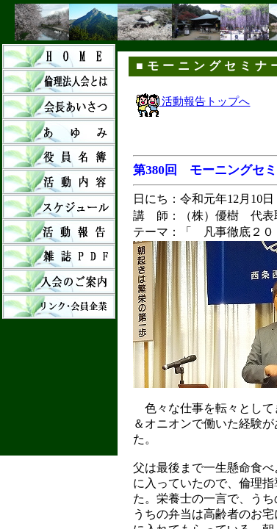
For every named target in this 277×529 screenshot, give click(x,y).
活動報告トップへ (193, 101)
